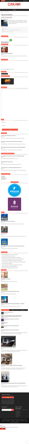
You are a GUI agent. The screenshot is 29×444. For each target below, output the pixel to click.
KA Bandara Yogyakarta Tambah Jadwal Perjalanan (9, 266)
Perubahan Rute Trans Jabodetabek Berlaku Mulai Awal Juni (11, 167)
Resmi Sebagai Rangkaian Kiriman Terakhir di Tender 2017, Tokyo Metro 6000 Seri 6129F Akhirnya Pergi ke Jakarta (13, 316)
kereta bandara (5, 31)
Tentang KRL (15, 29)
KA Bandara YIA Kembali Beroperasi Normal (8, 135)
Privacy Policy (18, 414)
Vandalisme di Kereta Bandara (6, 17)
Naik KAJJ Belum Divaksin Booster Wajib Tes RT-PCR (10, 267)
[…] (16, 23)
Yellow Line (19, 29)
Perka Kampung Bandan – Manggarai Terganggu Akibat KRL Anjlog (12, 264)
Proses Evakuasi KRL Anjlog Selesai (7, 263)
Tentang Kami (3, 420)
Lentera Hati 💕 (4, 233)
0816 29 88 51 (6, 42)
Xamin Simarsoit (9, 18)
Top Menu (25, 0)
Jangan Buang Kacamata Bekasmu (7, 53)
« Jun (7, 405)
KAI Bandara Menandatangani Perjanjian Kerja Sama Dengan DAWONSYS (13, 147)
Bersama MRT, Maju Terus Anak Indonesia (8, 221)
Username (3, 122)
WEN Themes (16, 422)
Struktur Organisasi (18, 412)
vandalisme (11, 31)
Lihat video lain (7, 69)
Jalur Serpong (3, 179)
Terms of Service (18, 415)
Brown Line (8, 29)
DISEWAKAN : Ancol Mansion (6, 278)
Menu (14, 9)
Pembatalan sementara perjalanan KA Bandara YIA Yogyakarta (11, 141)
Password (3, 125)
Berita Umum (5, 29)
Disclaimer (17, 416)
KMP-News (12, 29)
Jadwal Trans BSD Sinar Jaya (8, 312)
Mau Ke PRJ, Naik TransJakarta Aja (7, 161)
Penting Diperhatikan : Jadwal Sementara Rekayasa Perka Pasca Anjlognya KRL (14, 261)
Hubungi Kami (18, 413)
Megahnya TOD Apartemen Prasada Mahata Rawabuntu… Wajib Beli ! (12, 303)
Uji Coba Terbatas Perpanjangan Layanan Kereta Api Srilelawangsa (12, 260)
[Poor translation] (4, 429)
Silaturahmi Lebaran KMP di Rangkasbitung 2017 (11, 325)
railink (9, 31)
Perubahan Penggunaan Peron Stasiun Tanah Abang (10, 254)
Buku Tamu (6, 322)
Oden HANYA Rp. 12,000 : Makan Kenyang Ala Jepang (10, 291)
